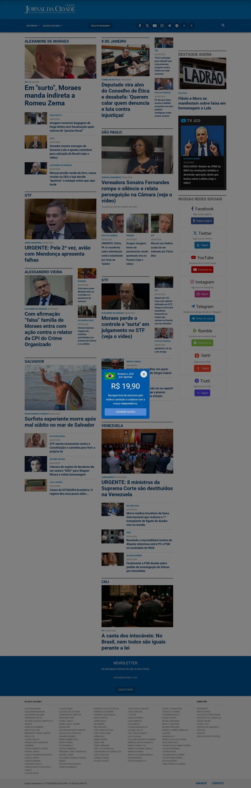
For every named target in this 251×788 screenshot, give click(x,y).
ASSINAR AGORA (125, 411)
